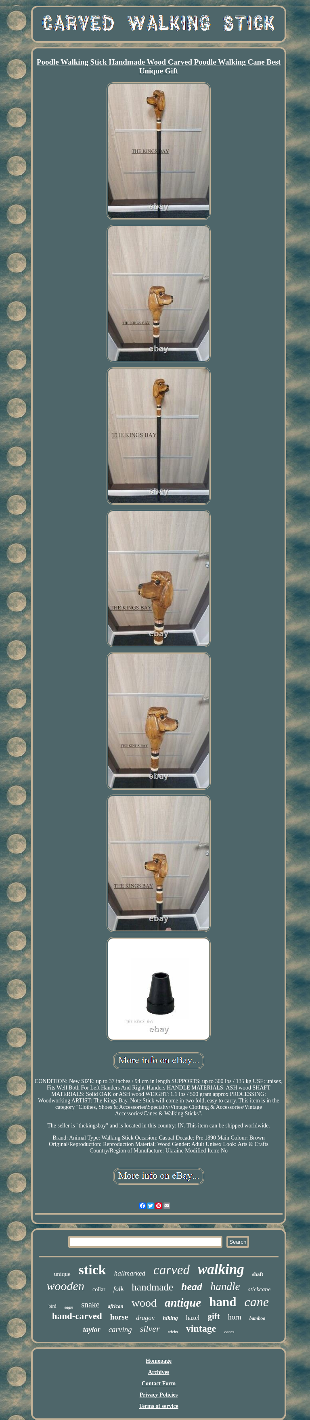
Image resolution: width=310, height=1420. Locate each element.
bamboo (257, 1318)
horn (234, 1317)
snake (90, 1304)
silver (150, 1329)
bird (52, 1306)
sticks (173, 1331)
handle (225, 1286)
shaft (257, 1274)
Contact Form (159, 1383)
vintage (201, 1328)
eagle (69, 1307)
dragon (145, 1317)
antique (183, 1302)
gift (213, 1316)
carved (171, 1270)
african (116, 1306)
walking (221, 1269)
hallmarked (129, 1273)
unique (62, 1274)
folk (118, 1288)
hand (222, 1302)
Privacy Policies (159, 1395)
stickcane (259, 1289)
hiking (170, 1318)
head (191, 1286)
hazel (193, 1317)
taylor (92, 1330)
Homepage (159, 1361)
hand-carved (77, 1316)
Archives (159, 1372)
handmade (152, 1287)
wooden (65, 1285)
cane (256, 1302)
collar (98, 1289)
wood (144, 1303)
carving (120, 1329)
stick (92, 1269)
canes (229, 1331)
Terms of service (158, 1406)
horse (119, 1317)
